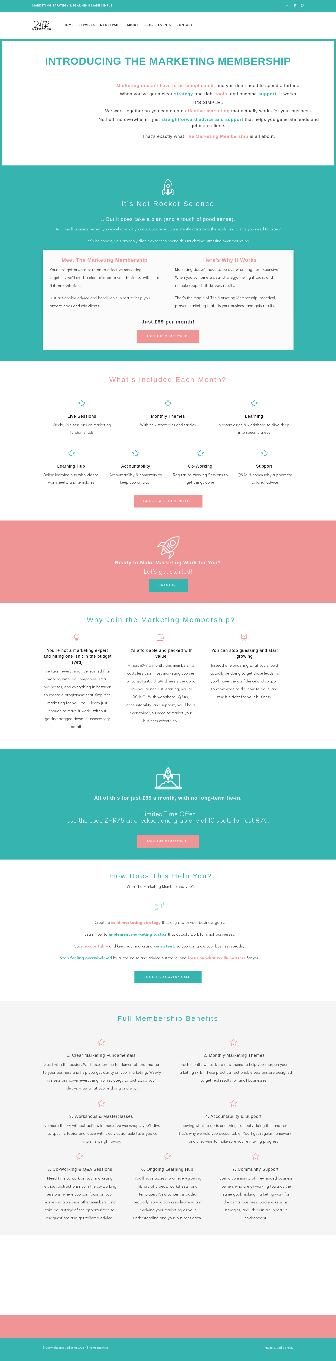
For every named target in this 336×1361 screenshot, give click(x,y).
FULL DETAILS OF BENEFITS (167, 501)
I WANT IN (167, 585)
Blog (148, 25)
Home (69, 25)
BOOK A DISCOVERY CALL (167, 977)
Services (87, 25)
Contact (184, 25)
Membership (111, 25)
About (132, 25)
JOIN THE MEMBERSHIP (167, 336)
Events (164, 25)
